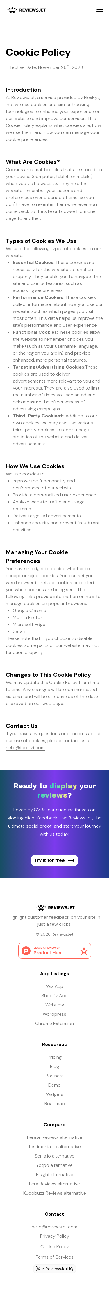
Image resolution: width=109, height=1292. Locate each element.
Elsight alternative (54, 1174)
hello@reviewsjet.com (54, 1227)
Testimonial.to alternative (54, 1147)
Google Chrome (29, 610)
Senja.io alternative (54, 1156)
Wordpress (54, 1014)
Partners (55, 1076)
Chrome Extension (54, 1023)
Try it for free (54, 860)
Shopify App (54, 996)
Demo (54, 1085)
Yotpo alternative (54, 1165)
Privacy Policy (54, 1236)
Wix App (54, 986)
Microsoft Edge (29, 624)
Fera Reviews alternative (54, 1184)
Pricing (55, 1057)
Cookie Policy (54, 1246)
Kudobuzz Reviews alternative (54, 1193)
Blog (54, 1066)
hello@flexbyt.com (25, 747)
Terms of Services (55, 1257)
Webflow (54, 1005)
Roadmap (54, 1104)
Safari (19, 631)
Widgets (54, 1094)
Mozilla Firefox (28, 617)
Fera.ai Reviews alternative (54, 1137)
